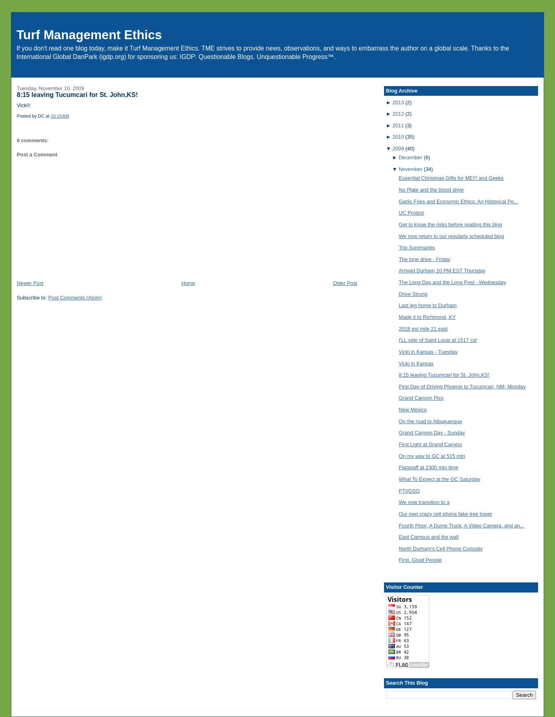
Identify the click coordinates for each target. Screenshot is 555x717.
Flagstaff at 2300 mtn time (428, 467)
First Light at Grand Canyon (430, 444)
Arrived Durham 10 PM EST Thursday (442, 271)
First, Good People (420, 560)
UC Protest (411, 213)
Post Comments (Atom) (74, 298)
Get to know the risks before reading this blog (450, 224)
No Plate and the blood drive (431, 190)
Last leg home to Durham (428, 305)
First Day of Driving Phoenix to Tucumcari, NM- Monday (462, 387)
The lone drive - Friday (424, 259)
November (410, 169)
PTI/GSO (409, 491)
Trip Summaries (417, 248)
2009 (398, 149)
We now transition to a (424, 502)
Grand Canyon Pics (421, 398)
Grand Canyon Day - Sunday (432, 433)
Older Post (345, 283)
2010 (398, 137)
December (410, 157)
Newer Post (30, 283)
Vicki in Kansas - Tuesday (428, 352)
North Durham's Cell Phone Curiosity (441, 549)
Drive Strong (413, 294)
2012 (398, 114)
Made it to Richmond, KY (427, 317)
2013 (398, 102)
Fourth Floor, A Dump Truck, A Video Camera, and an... (462, 526)
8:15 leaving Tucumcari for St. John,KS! (77, 94)
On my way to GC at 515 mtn (432, 456)
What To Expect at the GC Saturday (440, 479)
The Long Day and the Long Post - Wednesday (452, 282)
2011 (398, 125)
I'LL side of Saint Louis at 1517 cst (438, 340)
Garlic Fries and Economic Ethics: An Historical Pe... (458, 201)
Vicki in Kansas (416, 364)
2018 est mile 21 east (423, 329)
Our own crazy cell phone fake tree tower (445, 514)
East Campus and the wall (429, 537)
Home (188, 283)
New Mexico (413, 410)
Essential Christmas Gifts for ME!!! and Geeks (451, 178)
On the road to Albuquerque (430, 421)
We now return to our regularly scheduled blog (451, 236)
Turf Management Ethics (89, 35)
